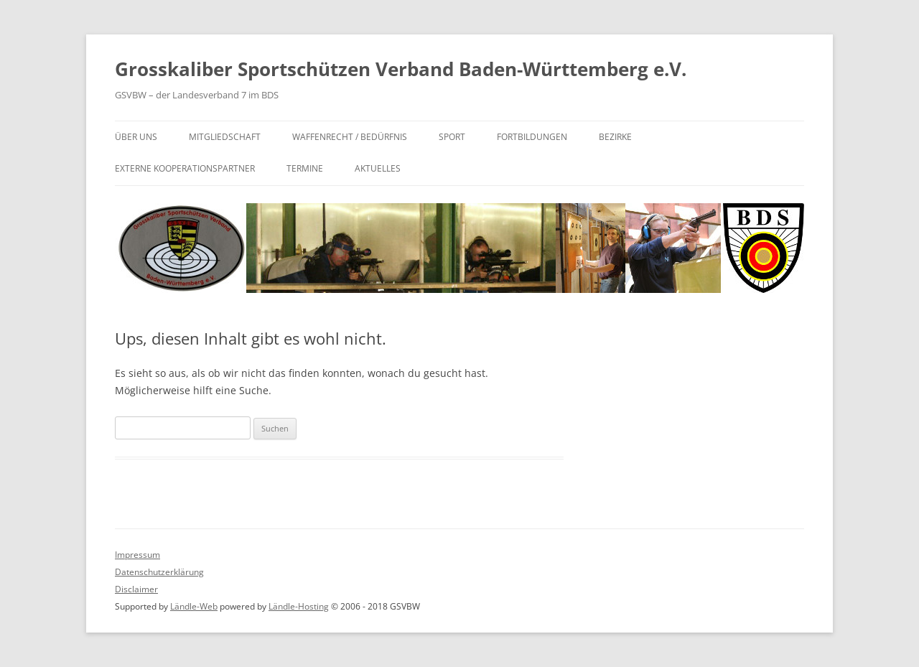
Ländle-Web (194, 606)
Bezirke (615, 137)
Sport (452, 137)
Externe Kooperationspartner (185, 168)
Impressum (137, 555)
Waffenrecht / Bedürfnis (349, 137)
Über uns (136, 137)
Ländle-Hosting (299, 606)
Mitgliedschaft (225, 137)
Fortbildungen (532, 137)
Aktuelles (378, 168)
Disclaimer (136, 589)
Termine (304, 168)
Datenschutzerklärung (159, 572)
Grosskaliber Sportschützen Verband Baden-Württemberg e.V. (400, 69)
